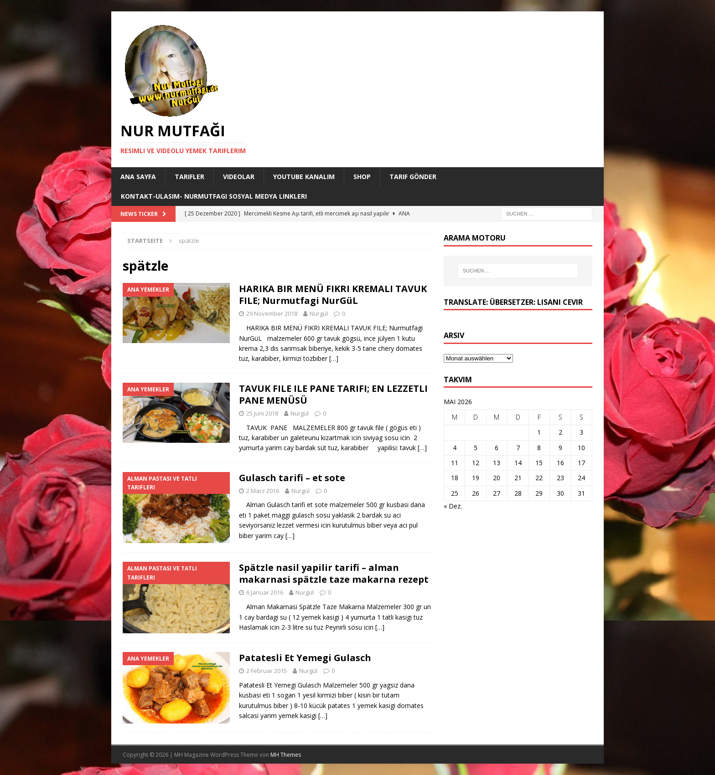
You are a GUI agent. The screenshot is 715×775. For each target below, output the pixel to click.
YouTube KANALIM (304, 176)
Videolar (238, 176)
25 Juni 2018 (262, 413)
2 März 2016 (262, 491)
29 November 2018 (271, 313)
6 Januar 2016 (264, 592)
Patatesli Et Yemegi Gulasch (305, 658)
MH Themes (285, 755)
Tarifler (189, 176)
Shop (362, 176)
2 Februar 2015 (266, 671)
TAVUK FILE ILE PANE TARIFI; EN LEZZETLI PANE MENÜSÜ (333, 394)
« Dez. (453, 506)
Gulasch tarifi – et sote (292, 478)
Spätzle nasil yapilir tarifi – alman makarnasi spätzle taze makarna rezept (334, 573)
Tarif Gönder (412, 176)
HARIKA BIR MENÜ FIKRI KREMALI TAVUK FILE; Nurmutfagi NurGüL (333, 294)
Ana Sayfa (138, 176)
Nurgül (319, 313)
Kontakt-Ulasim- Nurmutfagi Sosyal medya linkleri (214, 196)
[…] (333, 358)
